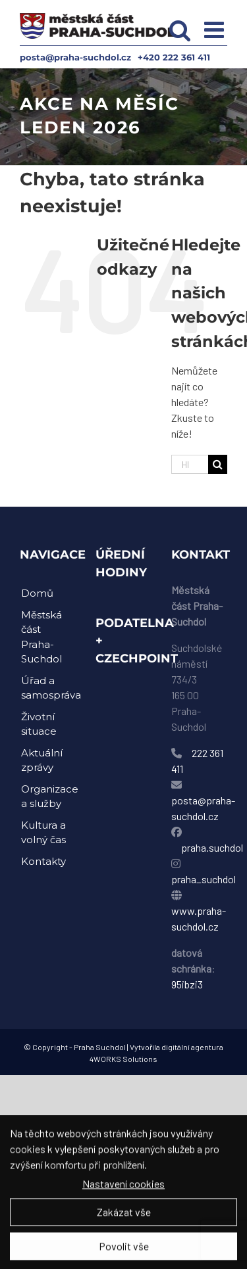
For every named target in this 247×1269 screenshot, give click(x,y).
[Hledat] (217, 464)
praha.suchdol (212, 847)
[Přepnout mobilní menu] (215, 29)
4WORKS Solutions (123, 1058)
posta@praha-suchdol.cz (75, 57)
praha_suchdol (203, 879)
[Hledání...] (189, 464)
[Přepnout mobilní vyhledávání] (180, 29)
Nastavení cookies (123, 1188)
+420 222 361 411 (174, 57)
